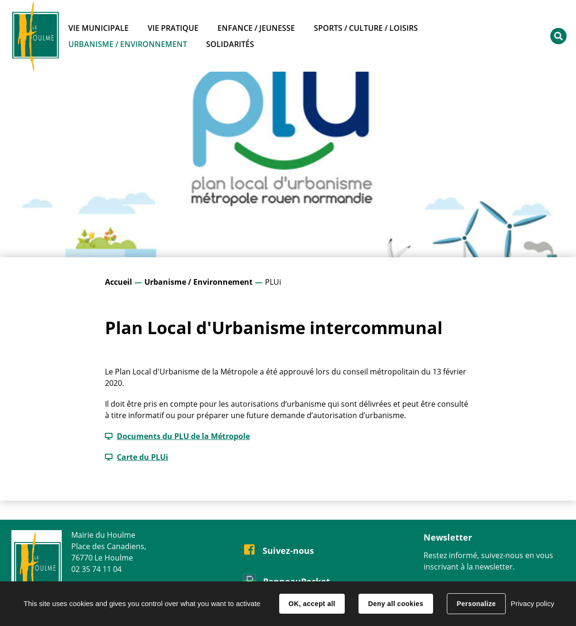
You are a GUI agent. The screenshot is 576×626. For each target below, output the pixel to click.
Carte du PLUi (142, 457)
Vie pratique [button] (173, 28)
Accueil (118, 282)
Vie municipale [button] (98, 28)
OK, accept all (312, 603)
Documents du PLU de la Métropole (183, 436)
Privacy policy (532, 603)
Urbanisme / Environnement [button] (127, 44)
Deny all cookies (395, 603)
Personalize (476, 603)
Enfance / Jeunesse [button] (256, 28)
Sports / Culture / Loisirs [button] (366, 28)
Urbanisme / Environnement (198, 282)
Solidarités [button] (230, 44)
